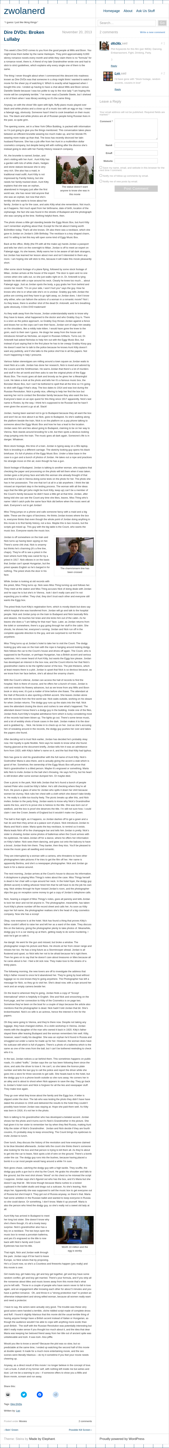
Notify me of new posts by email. (120, 181)
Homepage (111, 11)
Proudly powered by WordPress (122, 1439)
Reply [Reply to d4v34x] (114, 65)
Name (109, 145)
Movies (23, 1421)
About (128, 11)
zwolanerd (24, 11)
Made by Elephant (42, 1439)
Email (109, 153)
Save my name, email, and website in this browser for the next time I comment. (132, 169)
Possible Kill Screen (80, 1429)
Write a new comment (152, 32)
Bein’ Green (11, 1429)
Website (108, 161)
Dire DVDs (16, 1404)
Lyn (18, 1410)
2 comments (85, 1421)
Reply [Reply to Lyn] (118, 89)
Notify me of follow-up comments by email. (126, 175)
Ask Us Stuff (145, 11)
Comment (106, 121)
